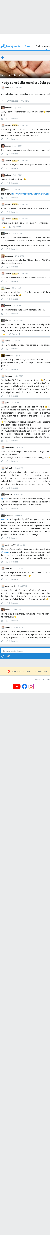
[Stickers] (8, 656)
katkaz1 (6, 519)
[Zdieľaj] (25, 101)
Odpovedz (12, 101)
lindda (5, 498)
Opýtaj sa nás (16, 671)
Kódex (28, 671)
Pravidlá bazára (41, 671)
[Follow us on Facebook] (24, 686)
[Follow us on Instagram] (33, 686)
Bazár (28, 46)
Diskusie (5, 75)
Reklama (38, 680)
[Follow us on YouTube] (17, 686)
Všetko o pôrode (18, 75)
